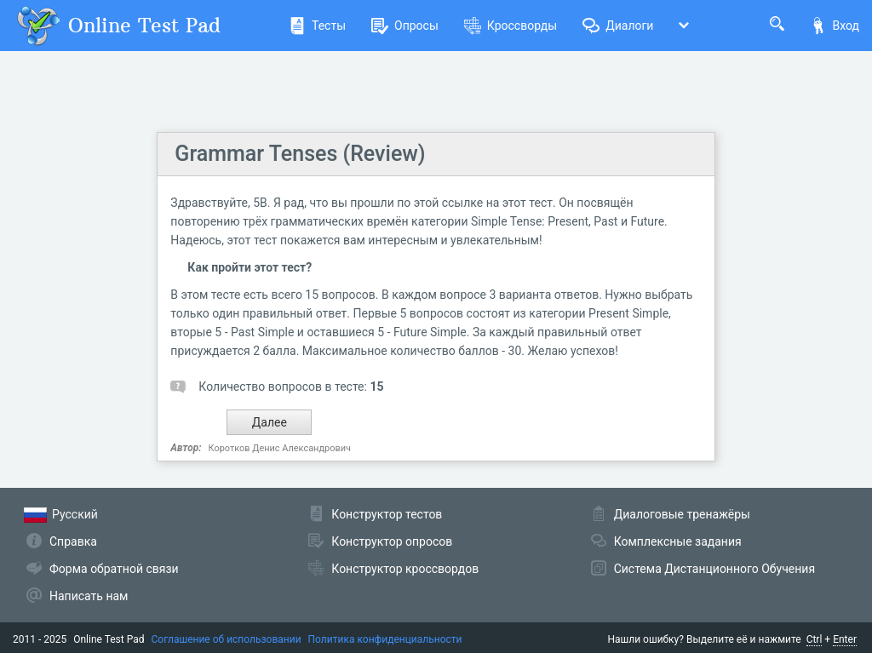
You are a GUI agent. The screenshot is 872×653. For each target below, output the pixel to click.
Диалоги (617, 25)
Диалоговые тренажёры (682, 514)
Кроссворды (510, 25)
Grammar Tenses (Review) (300, 153)
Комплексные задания (678, 541)
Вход (834, 25)
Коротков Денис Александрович (280, 448)
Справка (73, 541)
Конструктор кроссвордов (405, 569)
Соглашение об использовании (226, 639)
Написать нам (88, 596)
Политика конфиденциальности (385, 639)
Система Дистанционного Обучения (714, 569)
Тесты (317, 25)
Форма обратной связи (114, 569)
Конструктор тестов (386, 514)
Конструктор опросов (391, 541)
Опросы (405, 25)
